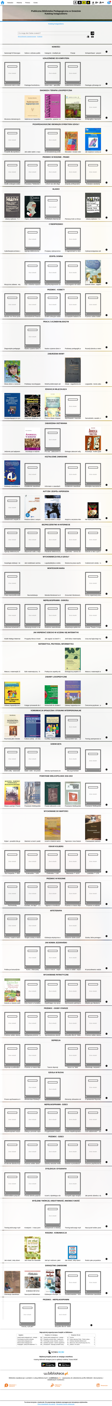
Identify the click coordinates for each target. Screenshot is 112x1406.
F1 (97, 2)
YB (84, 2)
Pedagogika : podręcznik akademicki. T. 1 (27, 1344)
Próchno (72, 1337)
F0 (93, 2)
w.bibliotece (54, 1378)
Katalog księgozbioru (56, 24)
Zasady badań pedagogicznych (24, 1341)
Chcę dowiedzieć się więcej (46, 1404)
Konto (36, 3)
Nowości (10, 3)
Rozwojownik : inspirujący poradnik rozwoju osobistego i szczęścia (59, 1344)
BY (88, 2)
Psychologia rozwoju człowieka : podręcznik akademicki (57, 1341)
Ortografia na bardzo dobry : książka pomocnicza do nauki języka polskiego (61, 1339)
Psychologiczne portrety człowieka (25, 1339)
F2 (102, 2)
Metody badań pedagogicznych (24, 1342)
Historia (19, 3)
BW (79, 2)
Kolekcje (39, 36)
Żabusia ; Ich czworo (75, 1344)
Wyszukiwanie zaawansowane (27, 36)
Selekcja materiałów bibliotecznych (78, 1341)
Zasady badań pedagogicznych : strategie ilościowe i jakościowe (32, 1337)
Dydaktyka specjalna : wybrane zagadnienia (54, 1342)
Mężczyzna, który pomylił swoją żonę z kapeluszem (82, 1342)
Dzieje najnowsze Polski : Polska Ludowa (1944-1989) (83, 1339)
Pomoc (27, 3)
